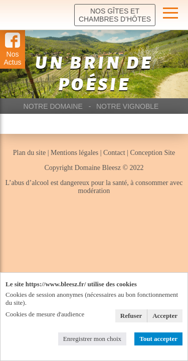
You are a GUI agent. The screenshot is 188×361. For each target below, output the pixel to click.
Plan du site (30, 152)
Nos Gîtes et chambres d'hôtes (115, 15)
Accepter (164, 315)
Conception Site (152, 152)
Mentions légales (74, 152)
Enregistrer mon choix (92, 338)
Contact (115, 152)
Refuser (131, 315)
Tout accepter (158, 338)
